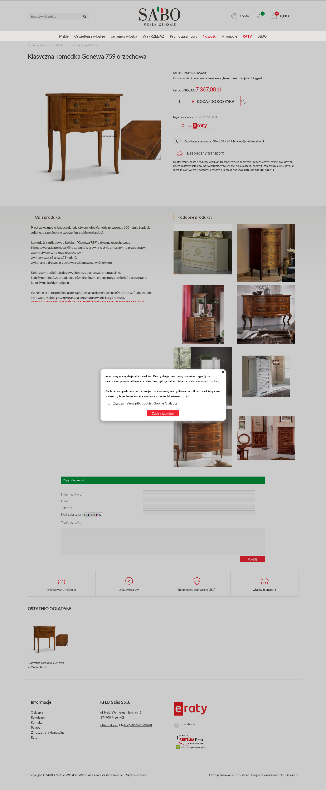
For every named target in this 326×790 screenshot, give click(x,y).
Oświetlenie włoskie (89, 36)
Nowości (209, 36)
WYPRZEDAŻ (153, 36)
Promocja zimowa (183, 36)
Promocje (229, 36)
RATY (247, 36)
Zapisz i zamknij (163, 413)
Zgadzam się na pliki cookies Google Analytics (145, 403)
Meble (64, 36)
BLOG (262, 36)
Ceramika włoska (124, 36)
